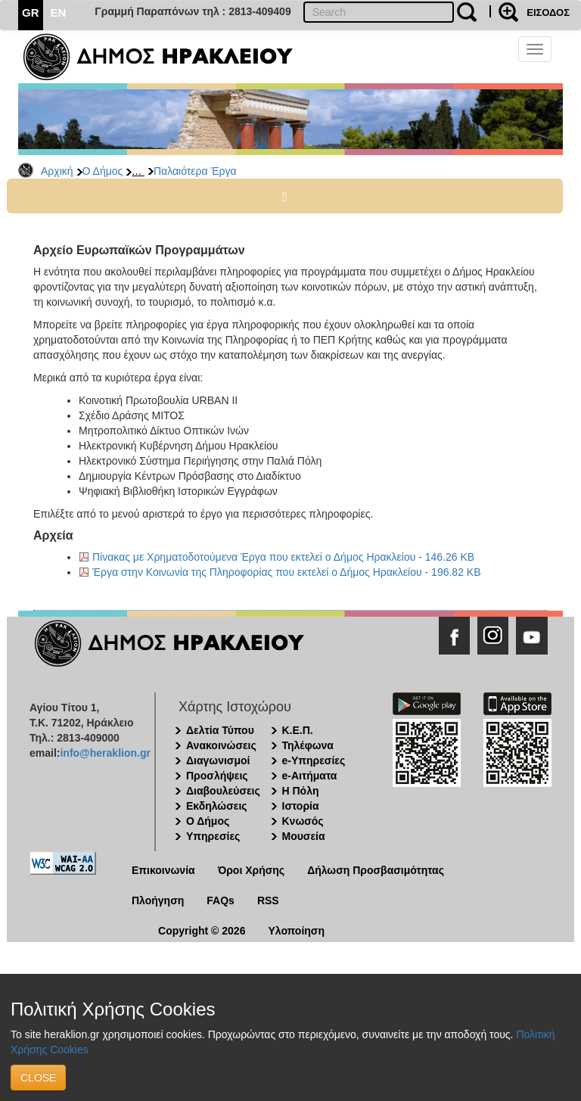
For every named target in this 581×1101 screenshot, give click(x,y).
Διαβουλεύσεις (223, 791)
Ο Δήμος (102, 171)
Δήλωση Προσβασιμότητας (375, 870)
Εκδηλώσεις (216, 806)
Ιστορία (300, 806)
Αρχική (57, 171)
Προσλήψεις (217, 776)
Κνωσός (303, 821)
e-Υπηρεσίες (314, 760)
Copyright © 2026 (201, 931)
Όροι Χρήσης (251, 870)
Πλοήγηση (158, 900)
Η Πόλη (300, 791)
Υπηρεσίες (213, 836)
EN (59, 12)
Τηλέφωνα (308, 745)
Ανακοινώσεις (221, 745)
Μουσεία (303, 836)
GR (30, 12)
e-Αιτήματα (309, 776)
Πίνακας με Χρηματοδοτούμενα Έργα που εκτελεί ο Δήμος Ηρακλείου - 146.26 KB (283, 557)
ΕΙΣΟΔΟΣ (548, 12)
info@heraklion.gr (105, 753)
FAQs (221, 900)
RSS (268, 900)
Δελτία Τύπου (220, 730)
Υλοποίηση (296, 931)
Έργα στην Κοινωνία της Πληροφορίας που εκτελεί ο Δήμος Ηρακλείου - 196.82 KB (286, 572)
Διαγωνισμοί (218, 760)
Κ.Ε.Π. (297, 730)
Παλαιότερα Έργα (195, 171)
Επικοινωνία (163, 870)
